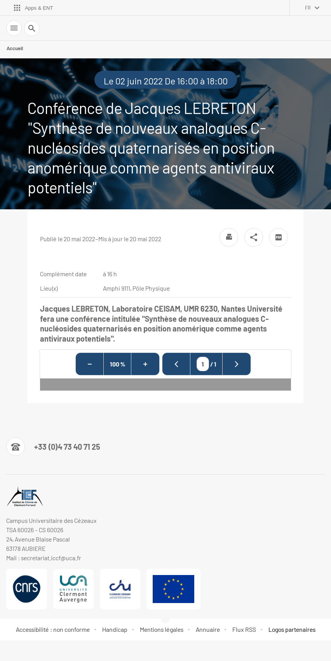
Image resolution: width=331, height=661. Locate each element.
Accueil (15, 48)
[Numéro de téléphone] (53, 446)
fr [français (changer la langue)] (308, 8)
